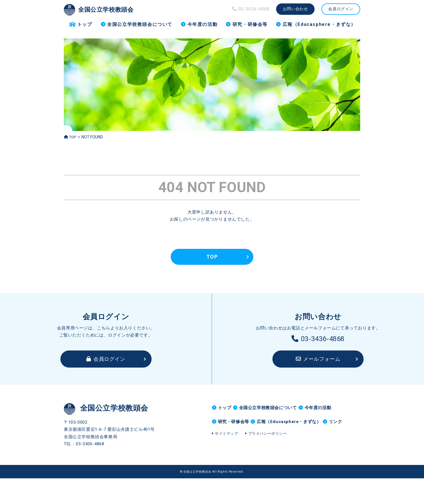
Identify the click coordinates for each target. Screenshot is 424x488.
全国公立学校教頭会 (105, 9)
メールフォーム (318, 359)
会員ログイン (340, 9)
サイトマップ (226, 454)
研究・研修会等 (250, 24)
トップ (84, 24)
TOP (70, 137)
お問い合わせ (295, 9)
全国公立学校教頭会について (139, 24)
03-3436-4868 (318, 339)
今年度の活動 (202, 24)
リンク (224, 437)
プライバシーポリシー (267, 454)
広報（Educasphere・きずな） (319, 24)
